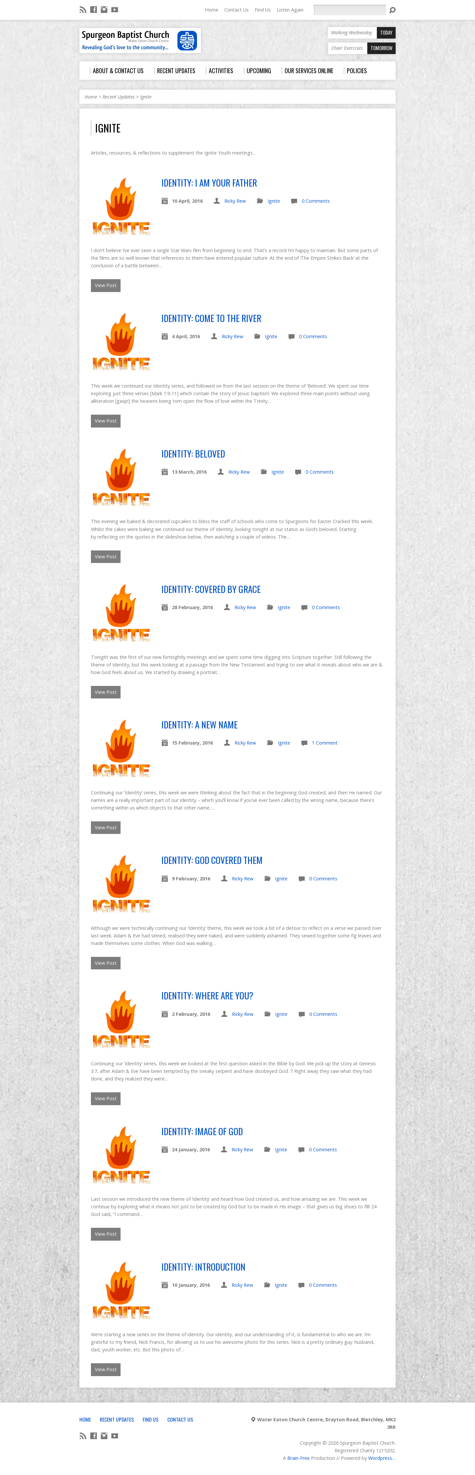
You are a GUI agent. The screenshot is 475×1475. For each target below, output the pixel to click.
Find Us (263, 10)
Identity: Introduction (203, 1266)
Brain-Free (298, 1458)
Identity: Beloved (193, 453)
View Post (106, 285)
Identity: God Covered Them (212, 860)
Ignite (146, 97)
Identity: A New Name (199, 724)
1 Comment (325, 743)
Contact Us (236, 10)
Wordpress (380, 1458)
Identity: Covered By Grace (211, 589)
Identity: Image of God (202, 1131)
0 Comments (316, 201)
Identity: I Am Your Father (209, 182)
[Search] (350, 10)
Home (211, 10)
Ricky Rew (235, 201)
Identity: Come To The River (211, 318)
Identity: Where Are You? (207, 995)
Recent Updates (118, 97)
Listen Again (290, 10)
